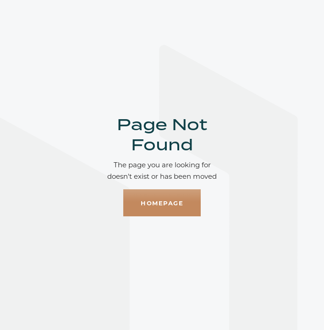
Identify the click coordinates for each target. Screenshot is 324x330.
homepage (162, 203)
